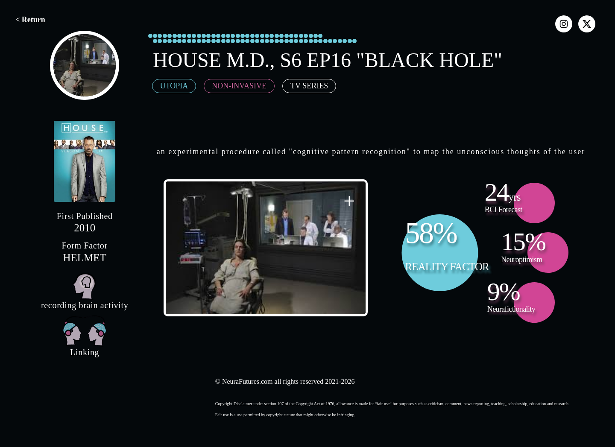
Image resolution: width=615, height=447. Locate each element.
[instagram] (563, 23)
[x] (586, 23)
